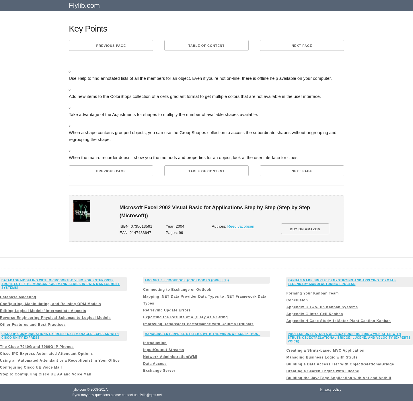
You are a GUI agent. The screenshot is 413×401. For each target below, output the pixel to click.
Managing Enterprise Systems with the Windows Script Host (202, 334)
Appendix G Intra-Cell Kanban (314, 314)
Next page (302, 45)
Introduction (155, 343)
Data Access (155, 364)
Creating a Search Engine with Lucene (322, 371)
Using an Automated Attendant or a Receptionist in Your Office (60, 361)
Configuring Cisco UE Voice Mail (31, 367)
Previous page (111, 45)
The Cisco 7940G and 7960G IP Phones (37, 347)
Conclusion (297, 300)
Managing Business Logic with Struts (321, 357)
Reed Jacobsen (240, 226)
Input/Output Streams (163, 350)
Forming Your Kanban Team (312, 293)
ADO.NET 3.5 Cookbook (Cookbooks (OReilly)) (187, 280)
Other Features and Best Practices (33, 325)
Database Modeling (18, 297)
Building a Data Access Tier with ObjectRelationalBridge (340, 364)
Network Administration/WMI (170, 357)
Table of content (206, 45)
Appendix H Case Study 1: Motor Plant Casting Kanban (338, 321)
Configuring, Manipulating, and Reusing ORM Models (50, 304)
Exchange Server (159, 371)
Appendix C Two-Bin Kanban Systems (322, 307)
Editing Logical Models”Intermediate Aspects (43, 311)
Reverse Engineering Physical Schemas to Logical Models (55, 318)
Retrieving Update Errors (167, 310)
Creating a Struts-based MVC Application (325, 350)
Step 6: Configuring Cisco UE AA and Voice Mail (45, 374)
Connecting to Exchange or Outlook (177, 290)
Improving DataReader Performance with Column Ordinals (198, 324)
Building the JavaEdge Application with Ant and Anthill (338, 378)
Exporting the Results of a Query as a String (185, 317)
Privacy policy (330, 390)
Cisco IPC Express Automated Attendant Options (46, 354)
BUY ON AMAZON (305, 229)
